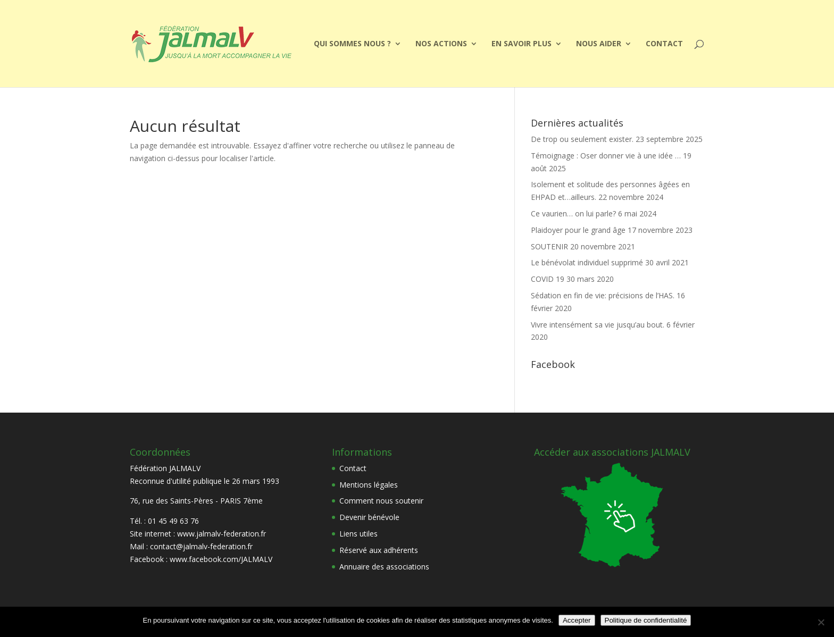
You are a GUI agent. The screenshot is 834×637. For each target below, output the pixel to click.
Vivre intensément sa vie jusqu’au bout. (597, 325)
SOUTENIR (549, 246)
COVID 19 (547, 279)
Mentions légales (368, 485)
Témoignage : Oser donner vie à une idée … (606, 155)
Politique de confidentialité (646, 620)
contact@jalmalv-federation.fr (201, 546)
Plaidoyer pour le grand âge (578, 230)
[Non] (820, 622)
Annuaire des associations (384, 566)
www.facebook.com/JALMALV (221, 559)
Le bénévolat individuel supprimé (587, 262)
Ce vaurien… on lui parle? (573, 213)
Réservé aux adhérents (378, 550)
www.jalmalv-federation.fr (221, 534)
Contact (664, 44)
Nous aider (598, 44)
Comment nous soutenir (381, 501)
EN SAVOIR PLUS (521, 44)
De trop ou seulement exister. (582, 139)
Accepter (577, 620)
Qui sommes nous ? (352, 44)
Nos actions (441, 44)
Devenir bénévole (369, 517)
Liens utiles (358, 534)
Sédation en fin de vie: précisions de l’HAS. (602, 295)
